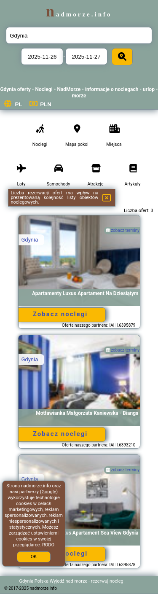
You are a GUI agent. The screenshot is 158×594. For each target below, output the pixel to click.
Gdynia (29, 240)
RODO (48, 545)
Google (49, 492)
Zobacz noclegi (60, 314)
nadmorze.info (79, 14)
